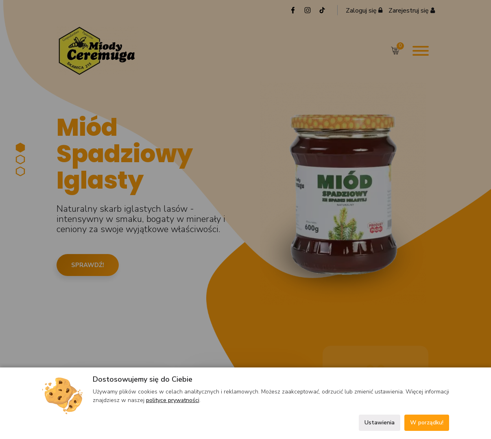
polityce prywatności (172, 400)
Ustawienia (379, 422)
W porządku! (426, 422)
